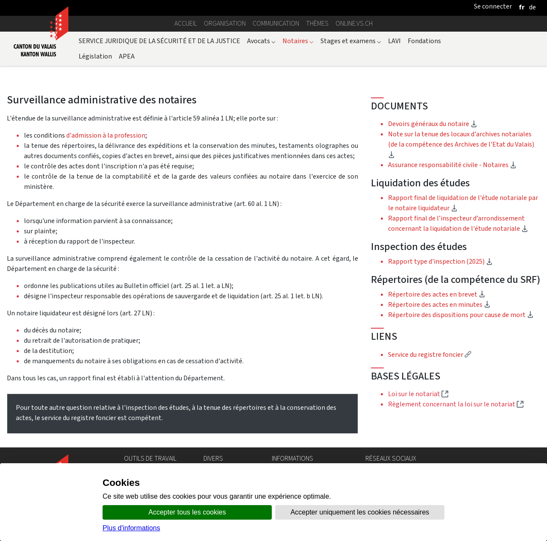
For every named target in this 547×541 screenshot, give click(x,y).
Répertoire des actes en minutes (439, 304)
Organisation (225, 23)
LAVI (394, 40)
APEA (127, 56)
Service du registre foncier (429, 354)
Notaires (298, 40)
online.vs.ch (354, 23)
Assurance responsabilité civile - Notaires (452, 164)
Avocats (261, 40)
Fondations (424, 40)
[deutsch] (532, 7)
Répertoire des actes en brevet (436, 294)
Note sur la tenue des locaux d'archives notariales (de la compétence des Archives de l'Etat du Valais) (461, 144)
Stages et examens (351, 40)
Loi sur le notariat (418, 393)
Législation (95, 56)
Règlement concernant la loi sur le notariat (455, 404)
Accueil (185, 23)
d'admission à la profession (105, 135)
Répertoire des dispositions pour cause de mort (461, 314)
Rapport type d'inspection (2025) (464, 261)
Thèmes (317, 23)
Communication (276, 23)
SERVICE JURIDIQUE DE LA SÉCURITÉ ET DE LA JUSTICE (159, 40)
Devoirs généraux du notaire (432, 123)
